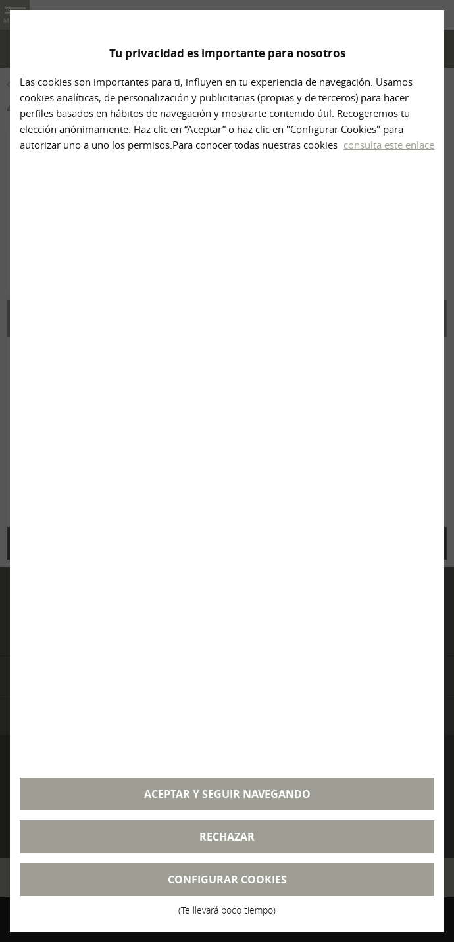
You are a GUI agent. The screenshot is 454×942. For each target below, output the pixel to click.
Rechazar (227, 837)
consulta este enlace (388, 144)
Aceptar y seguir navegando (227, 794)
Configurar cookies (227, 884)
